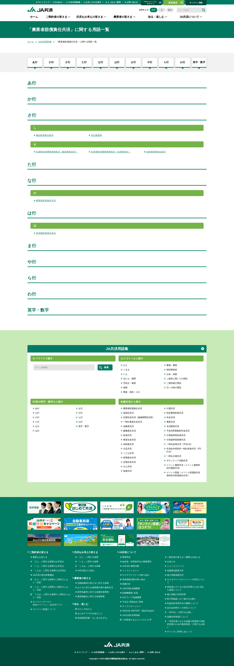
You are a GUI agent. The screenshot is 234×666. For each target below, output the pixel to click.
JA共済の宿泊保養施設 (43, 575)
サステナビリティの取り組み (135, 575)
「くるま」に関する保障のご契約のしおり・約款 (51, 596)
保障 (125, 387)
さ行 (67, 62)
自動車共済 (128, 426)
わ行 (182, 62)
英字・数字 (199, 62)
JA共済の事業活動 (130, 566)
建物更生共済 (129, 431)
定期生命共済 (129, 462)
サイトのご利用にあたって (179, 631)
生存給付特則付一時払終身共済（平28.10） (184, 450)
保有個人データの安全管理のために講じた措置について (186, 588)
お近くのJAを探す (93, 2)
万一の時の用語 (174, 387)
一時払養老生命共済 (132, 422)
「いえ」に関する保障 (87, 561)
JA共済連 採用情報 (131, 615)
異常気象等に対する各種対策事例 (93, 592)
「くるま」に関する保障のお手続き (49, 570)
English (58, 2)
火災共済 (127, 448)
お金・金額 (172, 374)
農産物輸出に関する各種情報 (91, 596)
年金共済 (171, 417)
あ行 (34, 62)
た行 (84, 62)
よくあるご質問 (114, 2)
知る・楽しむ (81, 604)
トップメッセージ (130, 570)
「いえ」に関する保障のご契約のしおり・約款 (50, 588)
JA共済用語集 (74, 2)
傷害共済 (171, 422)
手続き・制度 (129, 383)
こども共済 (128, 453)
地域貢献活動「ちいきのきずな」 (93, 618)
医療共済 (127, 471)
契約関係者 (172, 369)
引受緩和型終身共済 (176, 435)
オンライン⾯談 (196, 3)
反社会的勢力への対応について (181, 608)
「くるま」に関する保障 (88, 566)
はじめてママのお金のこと (90, 613)
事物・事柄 (172, 365)
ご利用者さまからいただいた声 (136, 619)
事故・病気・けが (131, 392)
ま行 (133, 62)
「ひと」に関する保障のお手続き (48, 561)
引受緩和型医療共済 (176, 439)
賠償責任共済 (129, 457)
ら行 (166, 62)
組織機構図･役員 (130, 593)
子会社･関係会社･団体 (132, 602)
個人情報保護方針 (175, 575)
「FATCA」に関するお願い (179, 612)
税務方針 (126, 584)
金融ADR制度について (177, 616)
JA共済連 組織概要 (131, 588)
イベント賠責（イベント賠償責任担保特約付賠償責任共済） (183, 474)
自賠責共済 (128, 444)
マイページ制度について (44, 609)
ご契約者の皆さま (39, 552)
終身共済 (127, 435)
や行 (149, 62)
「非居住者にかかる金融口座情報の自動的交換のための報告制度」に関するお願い (186, 624)
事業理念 (126, 557)
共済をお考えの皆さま (86, 552)
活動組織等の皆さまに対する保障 (93, 583)
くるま (126, 369)
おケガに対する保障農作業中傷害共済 (95, 587)
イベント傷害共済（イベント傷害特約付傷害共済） (183, 466)
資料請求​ (173, 2)
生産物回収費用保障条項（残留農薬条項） (57, 152)
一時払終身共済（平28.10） (180, 444)
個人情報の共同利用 (176, 594)
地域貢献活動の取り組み (133, 579)
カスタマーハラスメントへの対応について (186, 581)
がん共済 (127, 466)
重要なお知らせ (40, 557)
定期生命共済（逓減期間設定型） (139, 417)
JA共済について (127, 552)
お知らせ (171, 561)
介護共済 (171, 408)
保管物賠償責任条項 (46, 233)
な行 (100, 62)
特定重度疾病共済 (175, 413)
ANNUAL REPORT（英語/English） (139, 611)
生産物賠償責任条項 (156, 152)
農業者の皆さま (82, 578)
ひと (125, 365)
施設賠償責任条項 (45, 135)
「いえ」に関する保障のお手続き (48, 566)
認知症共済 (128, 413)
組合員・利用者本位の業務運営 (136, 561)
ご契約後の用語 (174, 383)
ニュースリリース (175, 566)
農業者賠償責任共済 (46, 200)
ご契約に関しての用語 (177, 378)
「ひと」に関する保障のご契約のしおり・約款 (50, 581)
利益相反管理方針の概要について (182, 603)
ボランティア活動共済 (177, 460)
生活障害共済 (173, 426)
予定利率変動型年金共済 (178, 431)
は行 (117, 62)
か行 (51, 62)
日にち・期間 (129, 378)
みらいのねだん (84, 609)
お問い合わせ (132, 2)
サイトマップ (43, 2)
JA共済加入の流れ (85, 570)
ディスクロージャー (131, 606)
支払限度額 (96, 135)
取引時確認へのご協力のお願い (181, 599)
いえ (125, 374)
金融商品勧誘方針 (175, 570)
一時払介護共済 (174, 456)
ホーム (34, 16)
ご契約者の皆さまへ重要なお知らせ (183, 557)
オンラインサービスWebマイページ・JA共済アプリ (47, 603)
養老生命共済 (129, 439)
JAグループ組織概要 (131, 597)
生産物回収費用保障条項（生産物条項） (110, 152)
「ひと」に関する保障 (87, 557)
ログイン (150, 2)
